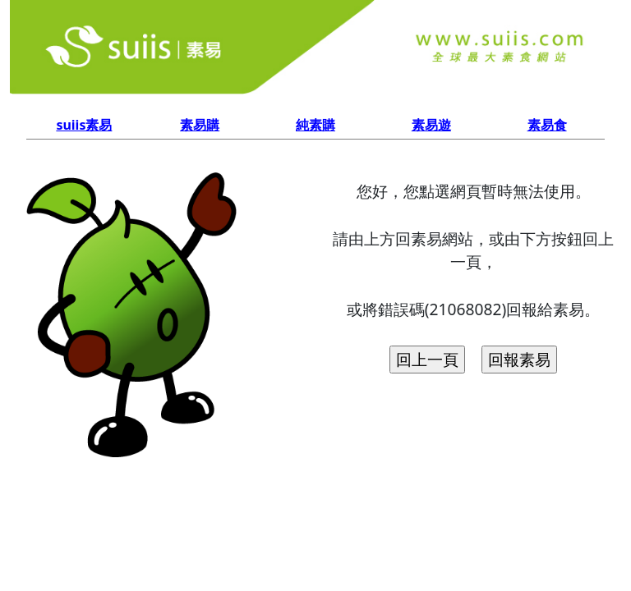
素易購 (199, 125)
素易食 (547, 125)
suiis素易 (84, 125)
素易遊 (431, 125)
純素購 (315, 125)
